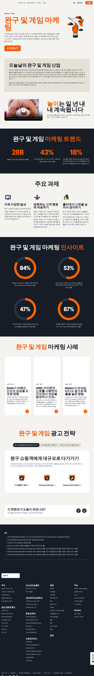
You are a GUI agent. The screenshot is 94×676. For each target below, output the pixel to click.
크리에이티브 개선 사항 (32, 578)
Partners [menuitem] (77, 588)
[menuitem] (10, 600)
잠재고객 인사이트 (31, 566)
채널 (52, 613)
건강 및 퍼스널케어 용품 (57, 588)
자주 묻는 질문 (78, 578)
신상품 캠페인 (30, 635)
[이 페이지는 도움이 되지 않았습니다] (78, 488)
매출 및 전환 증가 (6, 575)
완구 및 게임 (53, 603)
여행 (51, 607)
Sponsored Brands (6, 594)
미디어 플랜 (29, 569)
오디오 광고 (4, 603)
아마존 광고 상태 (58, 650)
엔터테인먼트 (54, 575)
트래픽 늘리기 (5, 572)
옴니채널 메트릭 (30, 607)
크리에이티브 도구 (31, 585)
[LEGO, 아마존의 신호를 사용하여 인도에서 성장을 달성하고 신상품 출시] (47, 374)
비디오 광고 (4, 600)
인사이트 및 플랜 (32, 563)
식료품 (52, 585)
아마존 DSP (29, 619)
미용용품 (52, 569)
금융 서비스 (53, 582)
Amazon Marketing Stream (33, 600)
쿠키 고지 (47, 650)
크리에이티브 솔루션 (34, 575)
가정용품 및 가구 (55, 591)
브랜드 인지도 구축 (6, 566)
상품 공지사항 (78, 569)
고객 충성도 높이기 (6, 578)
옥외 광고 (4, 607)
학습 (44, 3)
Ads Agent (29, 638)
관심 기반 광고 (37, 650)
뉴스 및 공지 (77, 582)
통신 (51, 600)
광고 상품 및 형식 (8, 585)
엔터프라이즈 (31, 3)
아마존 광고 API (30, 625)
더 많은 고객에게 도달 (7, 569)
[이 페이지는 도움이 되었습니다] (84, 488)
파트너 (39, 3)
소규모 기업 (21, 3)
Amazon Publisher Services (33, 629)
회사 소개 (4, 650)
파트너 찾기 (77, 591)
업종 (52, 563)
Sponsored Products (7, 591)
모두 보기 (4, 610)
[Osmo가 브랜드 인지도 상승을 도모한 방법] (17, 374)
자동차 (52, 566)
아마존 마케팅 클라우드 (32, 622)
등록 (89, 3)
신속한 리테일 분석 (31, 610)
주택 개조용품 (54, 594)
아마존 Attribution (31, 594)
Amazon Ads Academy (80, 566)
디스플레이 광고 (6, 597)
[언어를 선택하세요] (10, 553)
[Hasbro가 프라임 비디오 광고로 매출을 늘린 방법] (76, 374)
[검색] (74, 3)
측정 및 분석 (30, 591)
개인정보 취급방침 (24, 650)
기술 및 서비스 (31, 616)
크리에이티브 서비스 (32, 582)
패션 (51, 578)
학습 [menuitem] (76, 563)
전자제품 (52, 572)
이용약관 (12, 650)
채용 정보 (69, 650)
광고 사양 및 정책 (79, 575)
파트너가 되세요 (79, 594)
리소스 (76, 572)
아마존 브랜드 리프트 (32, 597)
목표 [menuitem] (3, 563)
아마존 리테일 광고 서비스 (33, 632)
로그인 (79, 3)
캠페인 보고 (29, 603)
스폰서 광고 (4, 588)
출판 (51, 597)
